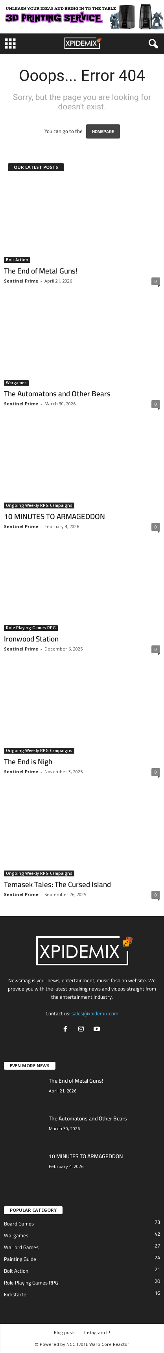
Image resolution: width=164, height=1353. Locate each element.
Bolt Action (17, 259)
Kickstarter (16, 1294)
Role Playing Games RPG (31, 627)
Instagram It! (97, 1332)
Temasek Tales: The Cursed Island (57, 884)
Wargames (16, 382)
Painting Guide (20, 1259)
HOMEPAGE (103, 131)
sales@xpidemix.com (95, 1013)
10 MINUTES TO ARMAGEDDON (54, 516)
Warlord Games (21, 1247)
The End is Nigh (28, 761)
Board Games (19, 1223)
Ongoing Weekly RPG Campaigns (39, 505)
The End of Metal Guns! (40, 271)
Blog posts (64, 1332)
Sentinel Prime (21, 281)
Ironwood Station (31, 639)
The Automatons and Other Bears (57, 393)
